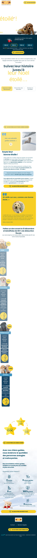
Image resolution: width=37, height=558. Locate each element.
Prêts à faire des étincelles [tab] (18, 92)
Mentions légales (22, 525)
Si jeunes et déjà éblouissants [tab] (7, 92)
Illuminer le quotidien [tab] (30, 92)
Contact (12, 525)
